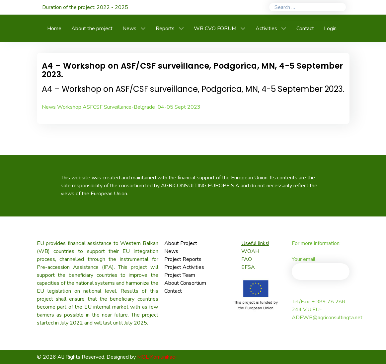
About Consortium (185, 283)
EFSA (248, 267)
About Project (180, 243)
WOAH (250, 251)
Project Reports (182, 259)
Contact (173, 291)
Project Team (179, 275)
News (171, 251)
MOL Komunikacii (157, 357)
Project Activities (184, 267)
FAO (246, 259)
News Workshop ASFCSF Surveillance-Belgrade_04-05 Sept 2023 (121, 107)
